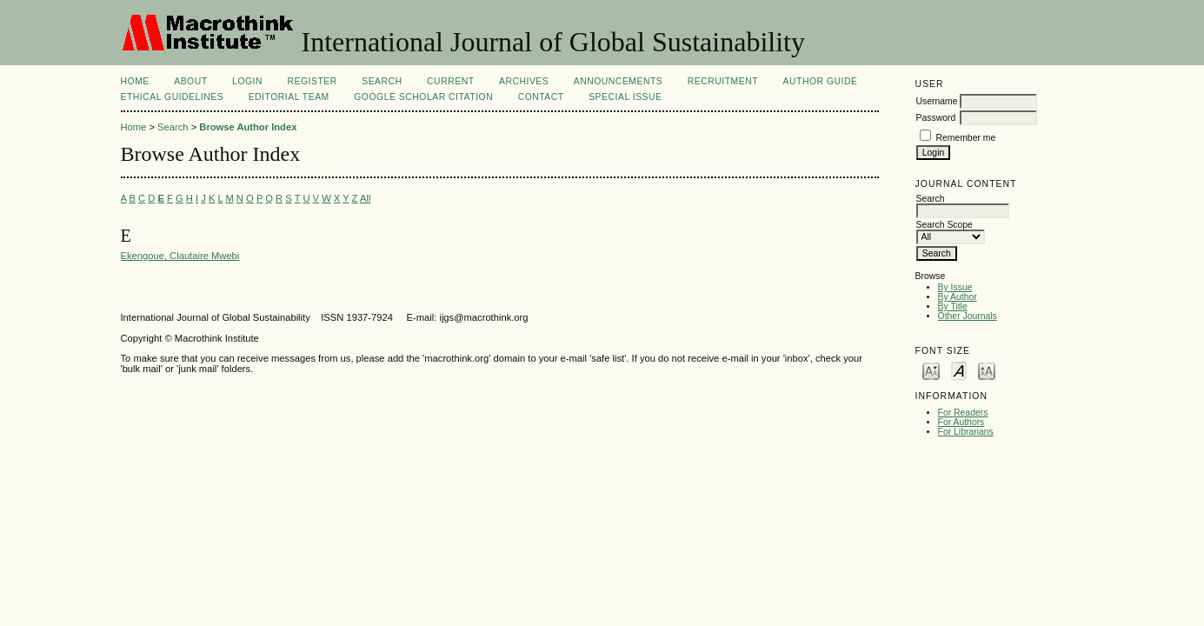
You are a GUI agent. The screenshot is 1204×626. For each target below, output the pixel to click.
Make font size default (959, 370)
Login (247, 81)
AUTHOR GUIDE (820, 81)
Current (450, 81)
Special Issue (625, 97)
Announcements (618, 81)
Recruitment (723, 81)
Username (937, 101)
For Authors (961, 422)
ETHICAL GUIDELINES (172, 97)
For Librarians (966, 431)
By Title (953, 306)
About (190, 81)
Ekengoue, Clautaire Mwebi (180, 255)
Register (311, 81)
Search (382, 81)
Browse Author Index (247, 127)
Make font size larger (986, 370)
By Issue (955, 287)
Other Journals (967, 316)
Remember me (966, 138)
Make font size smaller (931, 370)
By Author (957, 297)
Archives (524, 81)
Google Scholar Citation (423, 97)
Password (936, 118)
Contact (541, 97)
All (365, 198)
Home (135, 81)
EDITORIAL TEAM (289, 97)
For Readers (963, 412)
